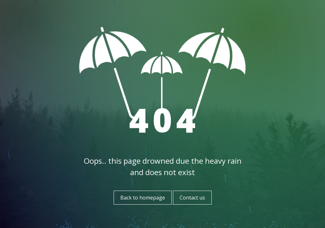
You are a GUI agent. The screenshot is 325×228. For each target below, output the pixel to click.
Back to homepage (142, 197)
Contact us (192, 197)
